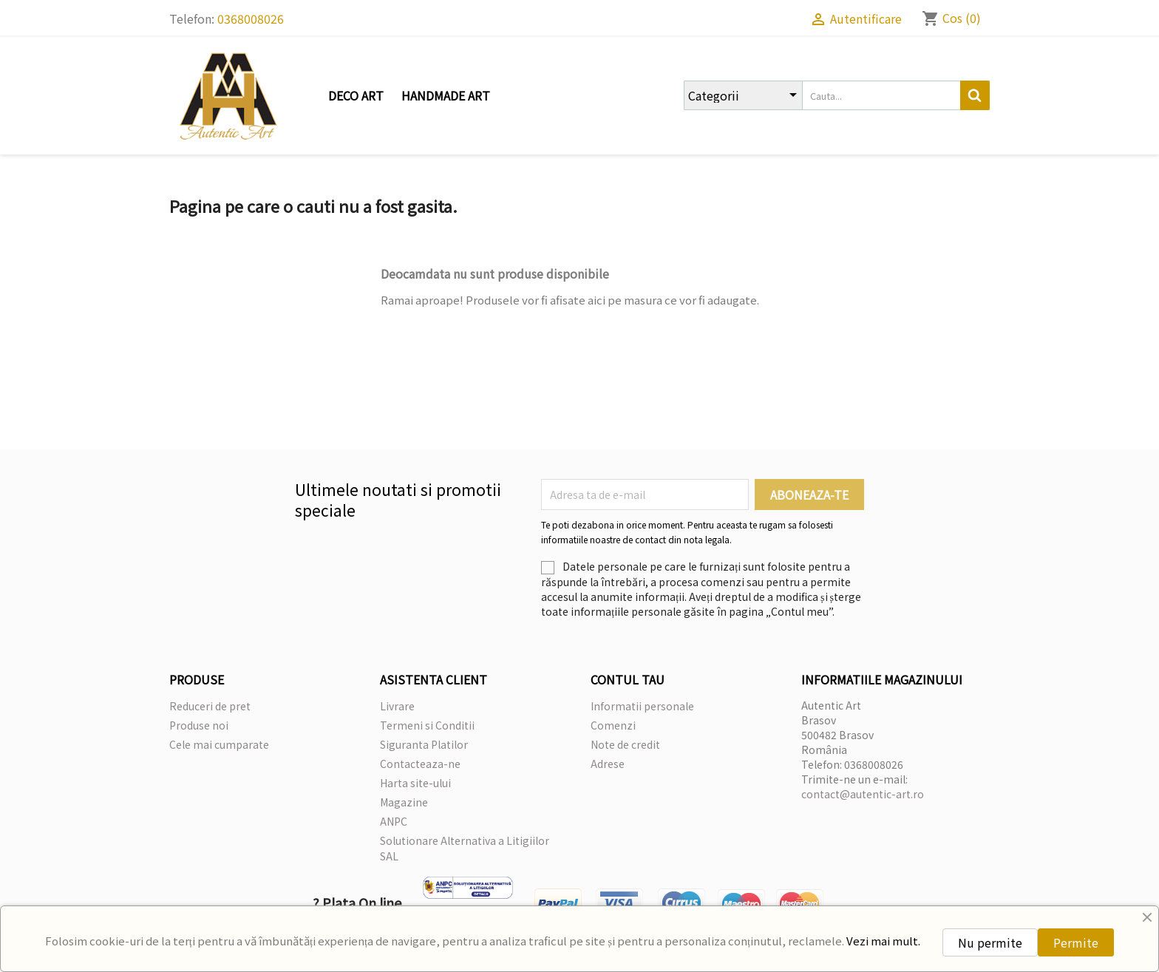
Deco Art (356, 95)
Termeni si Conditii (427, 725)
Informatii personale (642, 706)
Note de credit (625, 744)
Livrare (397, 706)
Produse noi (198, 725)
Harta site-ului (415, 782)
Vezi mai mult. (883, 940)
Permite (1075, 942)
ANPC (393, 821)
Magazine (404, 802)
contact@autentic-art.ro (862, 793)
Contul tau (628, 679)
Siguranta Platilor (424, 744)
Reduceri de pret (210, 706)
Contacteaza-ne (420, 763)
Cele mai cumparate (219, 744)
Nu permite (990, 942)
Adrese (608, 763)
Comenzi (613, 725)
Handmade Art (445, 95)
